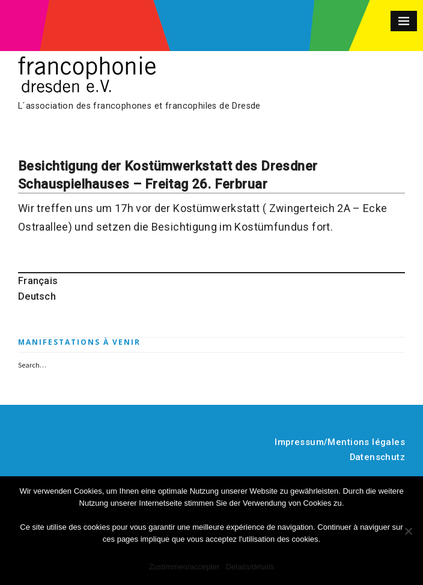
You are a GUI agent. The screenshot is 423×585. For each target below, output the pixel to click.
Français (38, 280)
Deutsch (37, 296)
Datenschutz (378, 457)
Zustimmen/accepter (184, 566)
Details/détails (249, 566)
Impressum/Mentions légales (340, 442)
